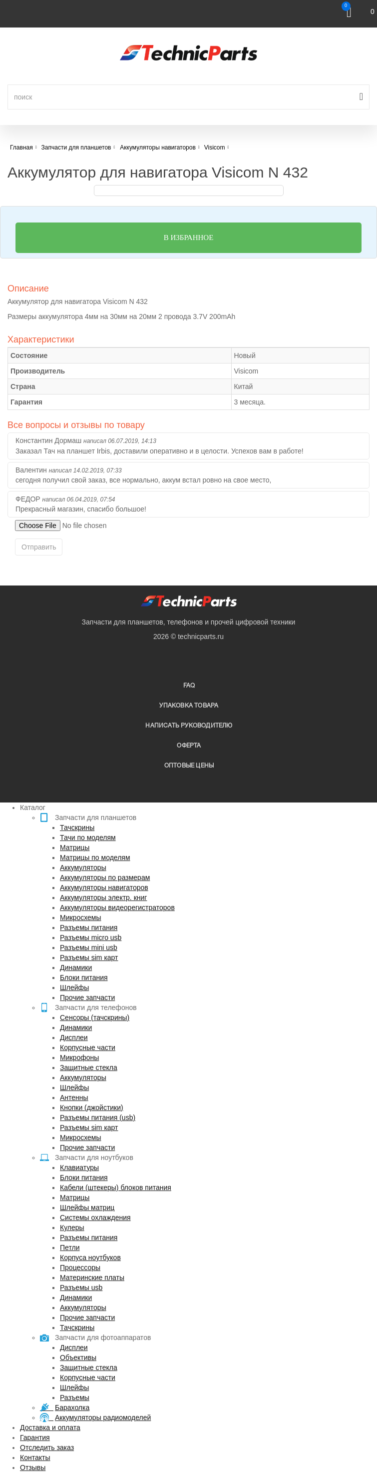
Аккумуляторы (83, 868)
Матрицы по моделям (95, 858)
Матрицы (74, 848)
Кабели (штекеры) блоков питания (115, 1188)
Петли (69, 1248)
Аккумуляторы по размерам (105, 878)
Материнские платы (92, 1278)
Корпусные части (87, 1048)
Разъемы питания (88, 928)
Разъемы (74, 1398)
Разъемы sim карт (89, 958)
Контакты (35, 1458)
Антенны (74, 1098)
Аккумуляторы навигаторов (104, 888)
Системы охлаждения (95, 1218)
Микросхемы (80, 918)
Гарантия (35, 1438)
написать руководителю (188, 725)
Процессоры (80, 1268)
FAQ (189, 685)
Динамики (76, 968)
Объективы (78, 1358)
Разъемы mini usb (88, 948)
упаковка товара (188, 705)
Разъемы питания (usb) (97, 1118)
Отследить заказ (47, 1448)
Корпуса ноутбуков (90, 1258)
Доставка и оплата (50, 1428)
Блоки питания (84, 978)
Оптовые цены (189, 765)
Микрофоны (79, 1058)
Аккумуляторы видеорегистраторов (117, 908)
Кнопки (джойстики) (91, 1108)
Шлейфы (74, 988)
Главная (21, 147)
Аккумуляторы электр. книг (103, 898)
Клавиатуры (79, 1168)
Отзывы (32, 1468)
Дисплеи (74, 1038)
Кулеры (72, 1228)
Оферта (189, 745)
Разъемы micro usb (90, 938)
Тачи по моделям (88, 838)
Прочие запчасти (87, 998)
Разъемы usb (81, 1288)
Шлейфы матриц (87, 1208)
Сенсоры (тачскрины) (94, 1018)
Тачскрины (77, 828)
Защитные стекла (88, 1068)
